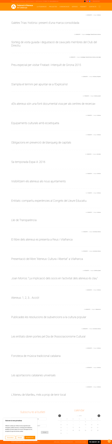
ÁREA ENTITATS (96, 1)
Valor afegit (98, 57)
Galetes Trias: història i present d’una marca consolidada (45, 22)
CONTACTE (92, 7)
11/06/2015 (89, 193)
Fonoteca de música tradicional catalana (36, 356)
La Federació (42, 7)
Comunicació (64, 7)
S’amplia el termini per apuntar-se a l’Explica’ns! (39, 84)
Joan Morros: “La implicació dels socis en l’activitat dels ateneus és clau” (54, 278)
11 (79, 424)
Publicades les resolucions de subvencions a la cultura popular (48, 317)
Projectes (53, 7)
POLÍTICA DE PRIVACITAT (67, 442)
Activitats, (95, 231)
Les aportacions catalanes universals (33, 375)
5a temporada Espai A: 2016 (28, 162)
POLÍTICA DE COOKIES (80, 442)
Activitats (99, 154)
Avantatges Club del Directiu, (91, 34)
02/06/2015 (89, 367)
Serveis (75, 7)
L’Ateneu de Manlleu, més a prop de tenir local (38, 394)
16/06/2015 (89, 134)
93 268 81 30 (46, 1)
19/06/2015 (86, 96)
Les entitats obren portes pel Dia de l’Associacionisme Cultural (48, 336)
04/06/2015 (88, 309)
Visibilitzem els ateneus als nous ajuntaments (38, 181)
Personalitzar (10, 437)
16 (67, 427)
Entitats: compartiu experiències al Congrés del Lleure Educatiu (49, 200)
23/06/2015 (85, 76)
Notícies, (94, 57)
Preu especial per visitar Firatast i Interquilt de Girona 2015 (46, 65)
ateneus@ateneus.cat (54, 1)
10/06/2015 (89, 212)
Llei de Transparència (24, 220)
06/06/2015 (89, 290)
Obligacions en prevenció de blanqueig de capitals (41, 142)
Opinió (99, 96)
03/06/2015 (89, 348)
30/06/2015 (89, 15)
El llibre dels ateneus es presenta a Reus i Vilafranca (42, 239)
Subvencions (98, 309)
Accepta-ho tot (29, 437)
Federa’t (83, 7)
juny (79, 415)
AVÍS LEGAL (57, 442)
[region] (20, 429)
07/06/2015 (85, 251)
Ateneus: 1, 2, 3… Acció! (25, 297)
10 (73, 424)
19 (85, 427)
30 (67, 433)
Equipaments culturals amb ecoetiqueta (35, 123)
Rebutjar (20, 437)
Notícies (99, 15)
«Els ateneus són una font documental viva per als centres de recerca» (53, 103)
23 (67, 430)
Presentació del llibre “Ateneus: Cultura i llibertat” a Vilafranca (47, 259)
